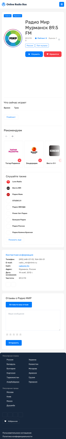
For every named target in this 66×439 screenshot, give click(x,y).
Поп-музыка (42, 46)
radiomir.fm (24, 266)
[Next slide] (12, 136)
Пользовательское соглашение (17, 424)
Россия (30, 46)
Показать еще (15, 240)
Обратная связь (10, 431)
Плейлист (11, 117)
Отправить (14, 343)
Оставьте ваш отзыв (18, 304)
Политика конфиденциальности (17, 427)
